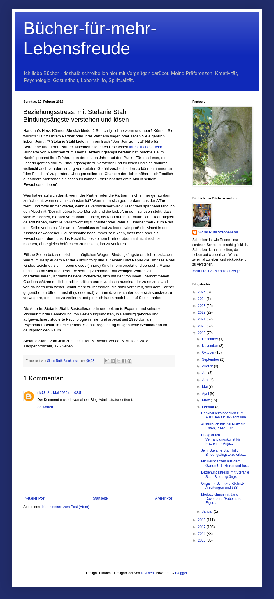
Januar (208, 511)
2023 (202, 306)
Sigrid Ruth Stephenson (218, 232)
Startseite (100, 498)
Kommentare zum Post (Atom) (65, 507)
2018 (202, 520)
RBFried (147, 573)
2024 (202, 299)
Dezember (210, 339)
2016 (202, 534)
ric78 (41, 393)
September (211, 359)
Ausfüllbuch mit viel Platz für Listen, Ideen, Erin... (223, 426)
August (208, 366)
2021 (202, 319)
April (206, 394)
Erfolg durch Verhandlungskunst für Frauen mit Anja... (220, 439)
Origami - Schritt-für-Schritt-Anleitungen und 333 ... (222, 485)
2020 (202, 326)
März (206, 400)
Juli (205, 373)
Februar (208, 407)
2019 (202, 333)
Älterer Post (164, 498)
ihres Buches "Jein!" (146, 147)
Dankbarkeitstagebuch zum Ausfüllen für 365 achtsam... (225, 415)
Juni (205, 380)
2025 (202, 292)
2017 (202, 527)
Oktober (208, 352)
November (210, 346)
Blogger (181, 573)
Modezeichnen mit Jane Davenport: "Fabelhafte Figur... (221, 499)
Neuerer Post (35, 498)
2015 (202, 540)
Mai (205, 387)
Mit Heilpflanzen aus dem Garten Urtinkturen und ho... (225, 463)
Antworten (45, 407)
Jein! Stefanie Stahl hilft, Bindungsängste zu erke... (223, 452)
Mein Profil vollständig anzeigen (217, 271)
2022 (202, 312)
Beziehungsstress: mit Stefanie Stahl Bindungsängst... (225, 474)
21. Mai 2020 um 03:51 (65, 393)
